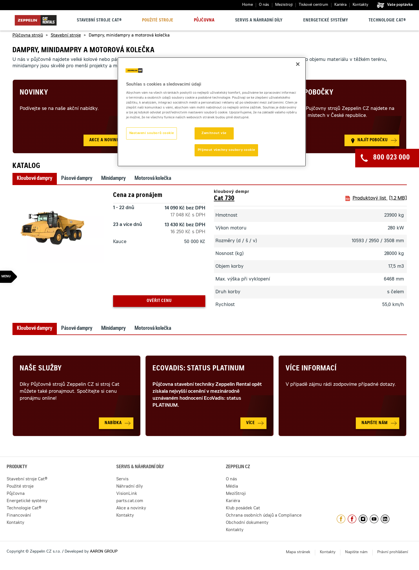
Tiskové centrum (313, 5)
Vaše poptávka (400, 5)
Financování (19, 516)
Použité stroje (157, 21)
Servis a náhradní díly (259, 21)
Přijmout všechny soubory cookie (226, 150)
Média (232, 487)
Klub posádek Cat (243, 508)
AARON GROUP (103, 552)
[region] (211, 112)
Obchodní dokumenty (247, 523)
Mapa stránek (298, 552)
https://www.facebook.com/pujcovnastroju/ (352, 519)
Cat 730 (224, 199)
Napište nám (356, 552)
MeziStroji (236, 494)
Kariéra (340, 5)
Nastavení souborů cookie (151, 133)
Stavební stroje (66, 36)
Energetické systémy (325, 21)
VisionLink (126, 494)
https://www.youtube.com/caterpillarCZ (374, 519)
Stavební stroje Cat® (99, 21)
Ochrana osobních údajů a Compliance (264, 516)
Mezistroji (284, 5)
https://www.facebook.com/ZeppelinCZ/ (341, 519)
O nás (264, 5)
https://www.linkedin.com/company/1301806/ (385, 519)
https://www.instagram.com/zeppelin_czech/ (363, 519)
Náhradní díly (129, 487)
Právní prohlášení (392, 552)
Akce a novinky (131, 508)
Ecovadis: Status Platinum (199, 368)
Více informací (311, 368)
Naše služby (41, 368)
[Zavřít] (297, 64)
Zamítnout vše (214, 133)
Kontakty (360, 5)
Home (247, 5)
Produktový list (380, 198)
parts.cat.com (129, 501)
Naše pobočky (309, 93)
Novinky (34, 93)
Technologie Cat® (387, 21)
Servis (122, 479)
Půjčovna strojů (27, 36)
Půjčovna (204, 21)
